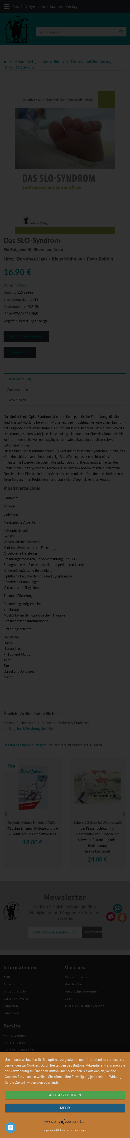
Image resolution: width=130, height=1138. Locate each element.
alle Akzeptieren (65, 1095)
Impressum (49, 1130)
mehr (65, 1108)
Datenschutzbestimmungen (72, 1130)
